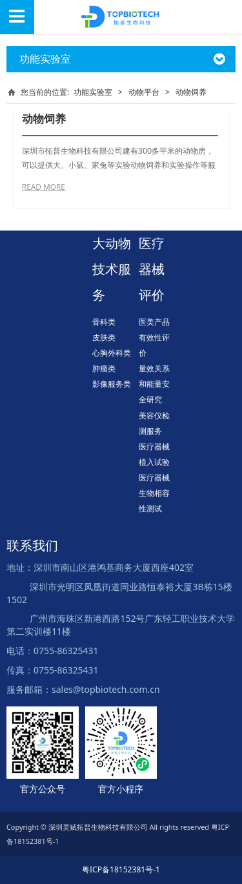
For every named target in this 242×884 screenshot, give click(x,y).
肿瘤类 (104, 368)
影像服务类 (111, 383)
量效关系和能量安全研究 (154, 384)
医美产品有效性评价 (154, 337)
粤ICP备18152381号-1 (121, 869)
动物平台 (143, 92)
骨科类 (104, 321)
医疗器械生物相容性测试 (154, 493)
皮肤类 (104, 337)
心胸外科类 (111, 352)
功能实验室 (93, 92)
